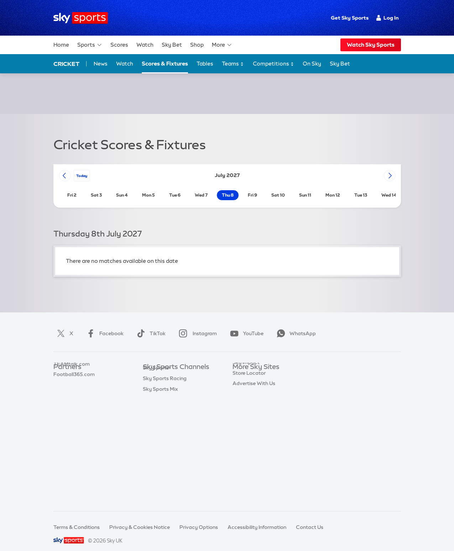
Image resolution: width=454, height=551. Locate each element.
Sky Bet (172, 44)
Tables (205, 63)
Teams (233, 64)
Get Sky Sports (350, 17)
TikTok (150, 324)
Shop (197, 44)
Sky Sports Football (166, 390)
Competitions (273, 64)
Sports (89, 45)
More (222, 45)
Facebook (104, 324)
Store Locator (249, 443)
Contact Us (309, 518)
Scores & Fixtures (165, 63)
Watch (144, 44)
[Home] (80, 18)
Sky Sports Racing (165, 475)
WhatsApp (295, 324)
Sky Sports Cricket (165, 401)
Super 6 (62, 380)
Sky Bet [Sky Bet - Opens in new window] (340, 63)
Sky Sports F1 (159, 422)
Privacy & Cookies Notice (139, 518)
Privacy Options (198, 518)
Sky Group (245, 401)
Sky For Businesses (255, 411)
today (81, 167)
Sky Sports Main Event (169, 369)
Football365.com (74, 401)
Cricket (66, 64)
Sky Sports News (163, 454)
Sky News (244, 380)
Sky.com (243, 369)
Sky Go (241, 390)
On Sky (312, 63)
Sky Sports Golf (161, 411)
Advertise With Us (254, 454)
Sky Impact (246, 433)
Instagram (196, 324)
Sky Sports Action (164, 443)
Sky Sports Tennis (164, 433)
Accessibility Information (257, 518)
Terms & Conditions (76, 518)
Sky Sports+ (157, 464)
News (101, 63)
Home (61, 44)
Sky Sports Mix (160, 486)
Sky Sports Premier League (175, 380)
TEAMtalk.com (71, 390)
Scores (119, 44)
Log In (387, 18)
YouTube (245, 324)
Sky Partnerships (253, 422)
